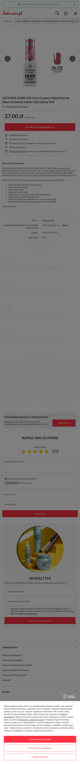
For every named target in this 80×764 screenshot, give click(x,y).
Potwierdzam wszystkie (40, 739)
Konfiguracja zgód (40, 757)
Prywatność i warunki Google (31, 720)
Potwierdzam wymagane (40, 748)
